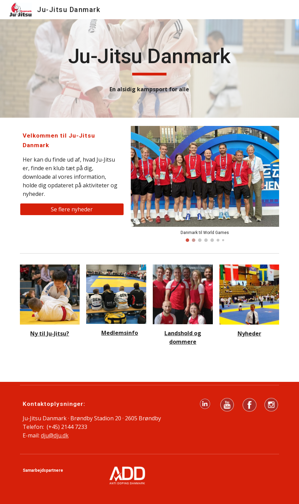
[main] (149, 59)
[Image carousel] (205, 184)
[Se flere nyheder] (72, 209)
